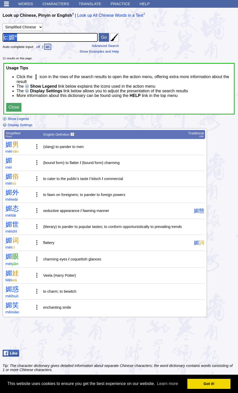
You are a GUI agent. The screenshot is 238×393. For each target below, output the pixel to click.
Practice (120, 4)
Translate (90, 4)
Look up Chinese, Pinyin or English (37, 15)
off (38, 47)
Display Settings (17, 125)
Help (145, 4)
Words (25, 4)
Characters (55, 4)
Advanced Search (105, 46)
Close (14, 107)
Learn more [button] (167, 383)
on (48, 47)
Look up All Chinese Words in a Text (110, 15)
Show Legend (16, 119)
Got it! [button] (209, 384)
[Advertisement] (194, 335)
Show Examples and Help (99, 51)
